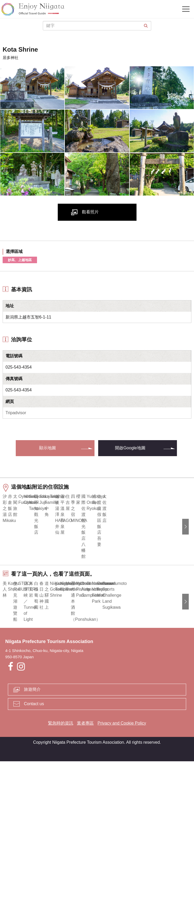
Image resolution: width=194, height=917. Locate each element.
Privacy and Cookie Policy (121, 879)
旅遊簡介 (32, 845)
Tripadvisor (16, 413)
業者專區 (85, 879)
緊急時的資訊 (60, 879)
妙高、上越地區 (20, 260)
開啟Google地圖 (130, 448)
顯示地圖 (47, 448)
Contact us (34, 859)
